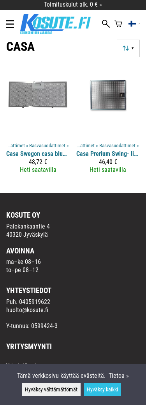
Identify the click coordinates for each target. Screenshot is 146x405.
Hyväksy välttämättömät (51, 389)
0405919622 (34, 301)
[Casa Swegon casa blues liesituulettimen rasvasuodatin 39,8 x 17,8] (38, 121)
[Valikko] (10, 24)
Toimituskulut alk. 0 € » (73, 4)
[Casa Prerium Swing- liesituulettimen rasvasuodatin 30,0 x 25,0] (108, 121)
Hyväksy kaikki (102, 389)
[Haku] (106, 24)
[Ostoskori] (118, 24)
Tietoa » (119, 375)
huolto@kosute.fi (27, 310)
